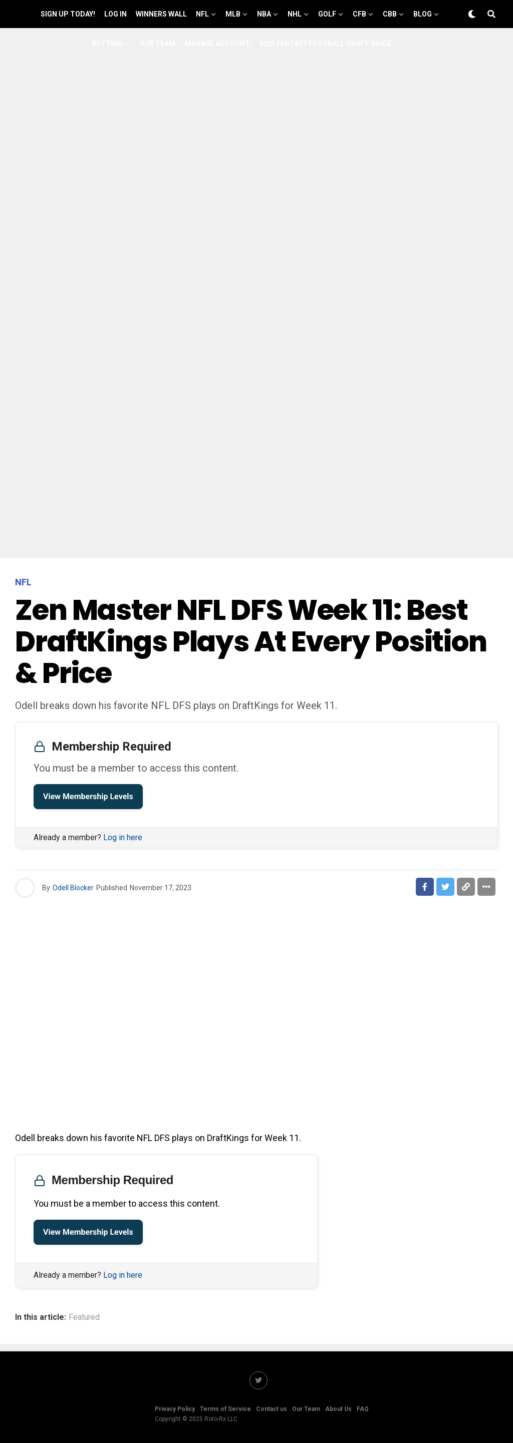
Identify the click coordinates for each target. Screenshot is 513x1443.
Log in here (122, 837)
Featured (84, 1317)
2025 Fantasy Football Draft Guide (325, 44)
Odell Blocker (73, 888)
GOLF (327, 14)
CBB (390, 14)
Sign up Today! (68, 14)
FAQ (363, 1408)
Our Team (157, 44)
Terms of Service (225, 1408)
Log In (115, 14)
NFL (202, 14)
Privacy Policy (175, 1408)
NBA (264, 14)
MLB (232, 14)
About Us (338, 1408)
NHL (295, 14)
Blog (422, 14)
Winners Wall (161, 14)
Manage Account (217, 44)
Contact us (271, 1408)
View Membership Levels (88, 796)
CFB (359, 14)
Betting (107, 44)
